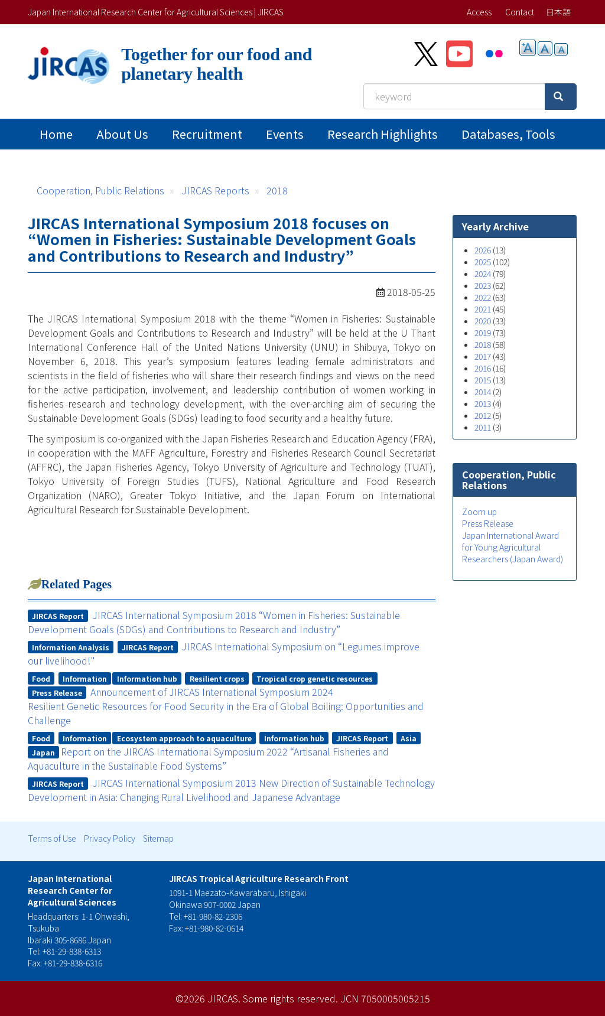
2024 (482, 273)
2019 (482, 332)
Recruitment (207, 133)
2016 (482, 368)
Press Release (487, 523)
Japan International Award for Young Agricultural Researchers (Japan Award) (512, 547)
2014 (482, 392)
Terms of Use (52, 838)
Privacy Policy (109, 838)
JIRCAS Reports (215, 190)
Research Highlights (382, 133)
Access (479, 12)
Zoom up (479, 511)
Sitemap (158, 838)
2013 (482, 403)
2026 (482, 250)
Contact (519, 12)
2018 (277, 190)
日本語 (558, 12)
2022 (482, 297)
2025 (482, 262)
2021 (482, 309)
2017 (482, 356)
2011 (482, 427)
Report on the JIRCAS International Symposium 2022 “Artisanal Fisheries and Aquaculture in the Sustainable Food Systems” (208, 758)
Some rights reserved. (290, 998)
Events (285, 133)
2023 (482, 285)
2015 (482, 380)
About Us (122, 133)
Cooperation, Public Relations (100, 190)
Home (56, 133)
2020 (482, 321)
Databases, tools (508, 133)
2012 (482, 415)
